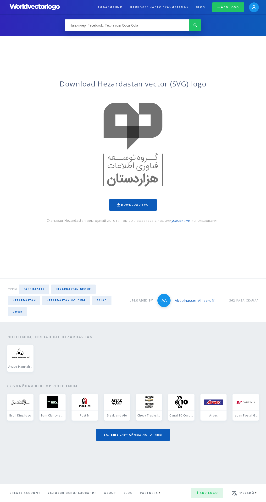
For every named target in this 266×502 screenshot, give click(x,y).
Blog (200, 7)
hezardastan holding (66, 300)
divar (17, 311)
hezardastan (24, 300)
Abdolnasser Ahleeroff (195, 300)
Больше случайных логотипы (133, 434)
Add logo (228, 7)
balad (102, 300)
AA (164, 300)
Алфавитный (110, 7)
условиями (181, 220)
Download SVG (133, 204)
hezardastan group (73, 289)
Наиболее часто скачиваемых (159, 7)
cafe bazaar (34, 289)
